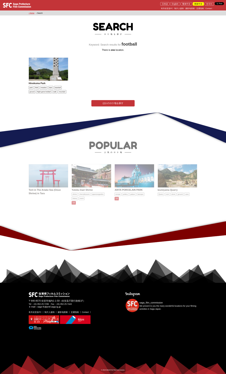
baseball (58, 87)
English (175, 4)
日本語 (165, 4)
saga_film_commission (151, 302)
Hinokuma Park (37, 83)
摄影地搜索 (190, 8)
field (36, 87)
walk (54, 92)
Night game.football (44, 92)
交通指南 (200, 8)
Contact (208, 8)
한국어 (209, 4)
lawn (50, 87)
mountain (62, 92)
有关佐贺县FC (167, 8)
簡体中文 (198, 4)
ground (32, 92)
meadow (44, 87)
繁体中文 (186, 4)
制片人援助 (179, 8)
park (31, 87)
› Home (31, 13)
